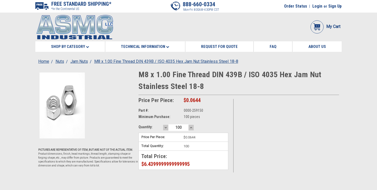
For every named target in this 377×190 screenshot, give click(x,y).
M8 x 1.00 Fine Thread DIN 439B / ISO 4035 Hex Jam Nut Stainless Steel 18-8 (166, 61)
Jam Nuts (79, 61)
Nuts (60, 61)
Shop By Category (70, 46)
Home (43, 61)
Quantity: (145, 127)
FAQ (273, 46)
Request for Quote (219, 46)
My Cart (325, 26)
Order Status (295, 6)
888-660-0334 (199, 4)
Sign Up (335, 6)
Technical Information (145, 46)
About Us (317, 46)
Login (317, 6)
